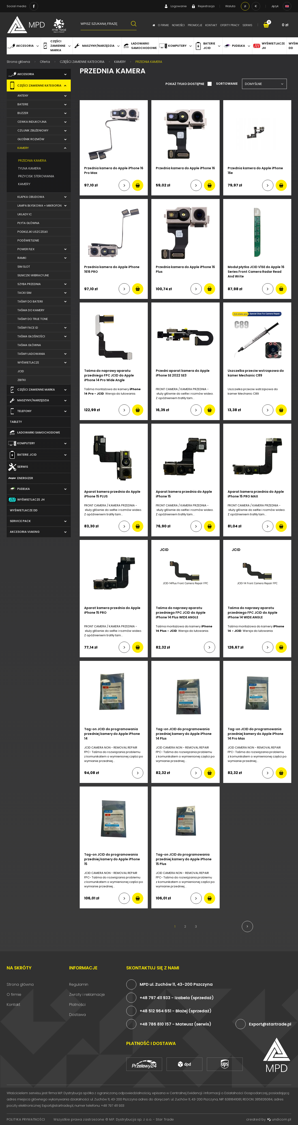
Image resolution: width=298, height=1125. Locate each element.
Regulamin (78, 984)
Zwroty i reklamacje (87, 994)
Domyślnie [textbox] (253, 84)
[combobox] (264, 84)
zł (245, 6)
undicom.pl (279, 1119)
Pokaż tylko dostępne (185, 84)
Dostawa (77, 1014)
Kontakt (211, 25)
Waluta (230, 6)
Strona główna (20, 984)
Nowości (178, 25)
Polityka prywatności (26, 1119)
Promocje (195, 25)
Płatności (77, 1004)
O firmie (163, 25)
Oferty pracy (229, 25)
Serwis (247, 25)
